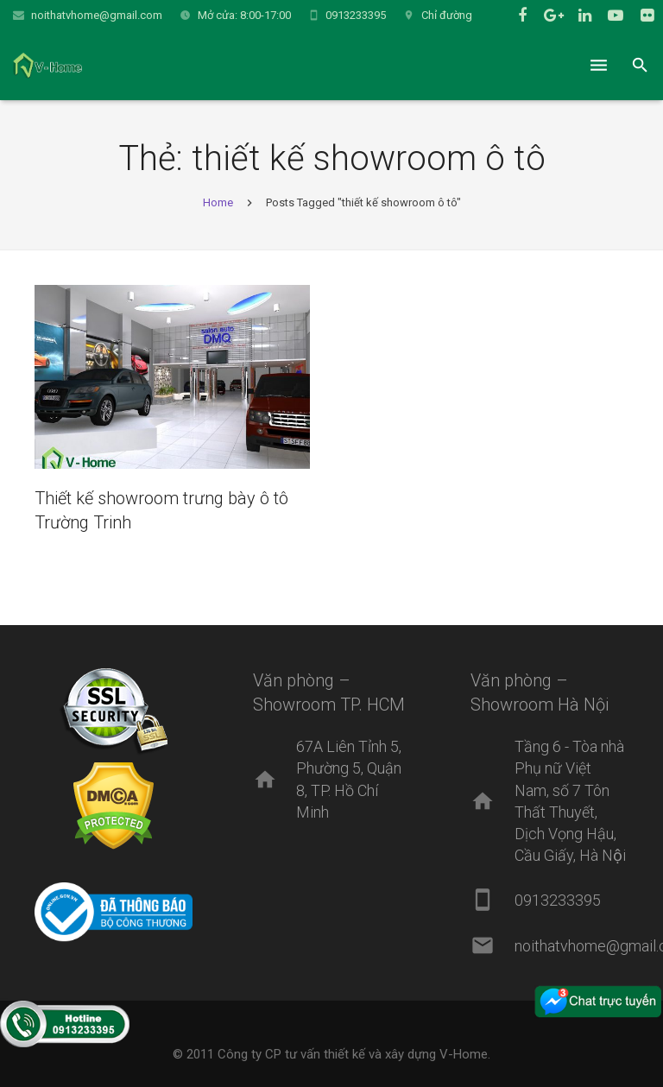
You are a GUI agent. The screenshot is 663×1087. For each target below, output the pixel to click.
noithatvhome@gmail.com (96, 15)
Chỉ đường (446, 15)
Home (218, 202)
